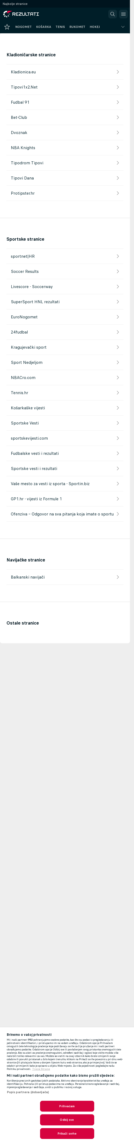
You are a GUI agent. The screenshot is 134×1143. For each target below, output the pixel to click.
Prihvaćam (67, 1106)
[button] (112, 14)
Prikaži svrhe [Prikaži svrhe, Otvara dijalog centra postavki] (67, 1133)
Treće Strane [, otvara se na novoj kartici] (41, 1069)
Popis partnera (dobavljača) (28, 1092)
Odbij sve (67, 1120)
